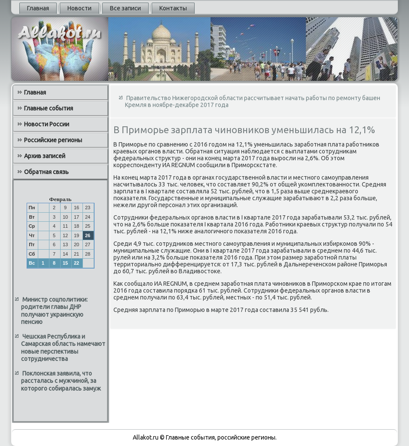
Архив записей (44, 156)
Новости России (46, 124)
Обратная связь (46, 171)
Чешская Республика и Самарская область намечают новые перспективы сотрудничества (63, 348)
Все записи (125, 8)
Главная (38, 8)
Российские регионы (53, 140)
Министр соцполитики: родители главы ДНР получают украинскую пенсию (54, 311)
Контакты (173, 8)
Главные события (48, 108)
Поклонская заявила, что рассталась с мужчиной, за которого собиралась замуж (61, 381)
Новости (79, 8)
